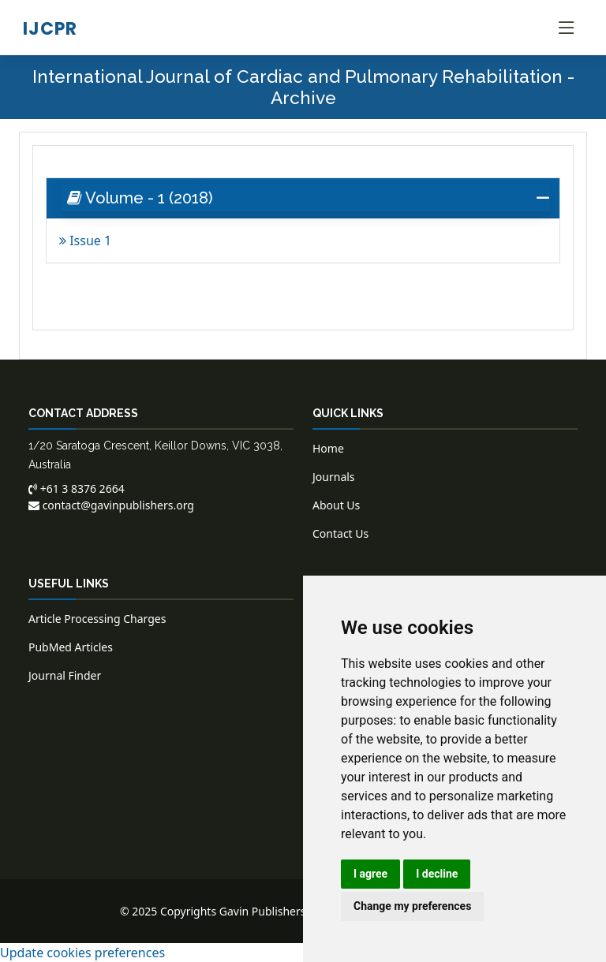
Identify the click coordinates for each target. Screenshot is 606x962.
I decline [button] (437, 873)
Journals (333, 476)
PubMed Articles (70, 646)
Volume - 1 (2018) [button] (140, 197)
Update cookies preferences (82, 952)
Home (328, 448)
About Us (336, 505)
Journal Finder (64, 675)
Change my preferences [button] (412, 906)
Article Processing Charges (97, 618)
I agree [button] (370, 873)
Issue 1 (85, 240)
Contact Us (340, 533)
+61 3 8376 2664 (76, 488)
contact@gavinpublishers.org (111, 505)
